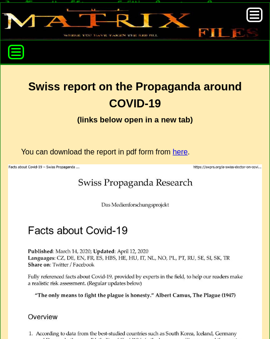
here (180, 152)
